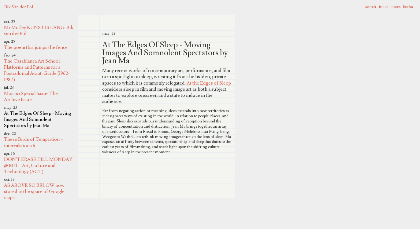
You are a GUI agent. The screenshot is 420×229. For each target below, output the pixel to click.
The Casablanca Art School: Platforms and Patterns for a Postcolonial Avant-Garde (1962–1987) (37, 70)
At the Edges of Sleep (209, 83)
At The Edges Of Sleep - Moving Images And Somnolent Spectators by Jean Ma (37, 119)
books (408, 6)
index (383, 6)
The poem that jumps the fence (36, 47)
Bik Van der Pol (18, 7)
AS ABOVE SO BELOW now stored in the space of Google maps (34, 191)
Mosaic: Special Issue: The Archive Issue (31, 96)
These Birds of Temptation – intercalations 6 (33, 142)
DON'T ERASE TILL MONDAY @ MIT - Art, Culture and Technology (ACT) (38, 165)
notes (395, 6)
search (370, 6)
